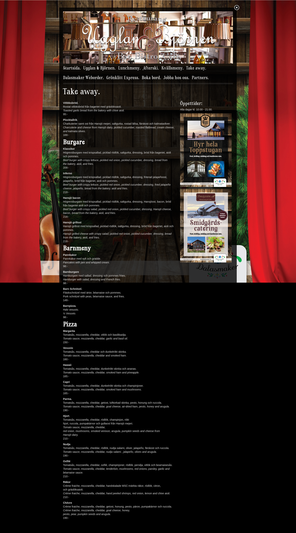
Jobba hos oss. (176, 78)
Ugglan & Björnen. (99, 68)
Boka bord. (151, 78)
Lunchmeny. (129, 68)
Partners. (200, 78)
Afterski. (151, 68)
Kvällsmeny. (172, 68)
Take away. (196, 68)
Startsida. (72, 68)
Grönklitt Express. (122, 78)
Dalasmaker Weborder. (83, 78)
